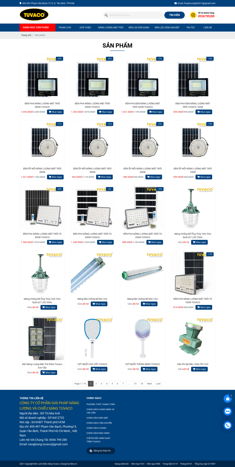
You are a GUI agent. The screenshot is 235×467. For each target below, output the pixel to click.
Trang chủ (64, 27)
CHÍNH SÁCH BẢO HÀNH (98, 433)
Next (149, 383)
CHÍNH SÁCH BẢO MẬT (97, 418)
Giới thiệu (85, 27)
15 (135, 383)
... (129, 383)
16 (142, 383)
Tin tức (190, 27)
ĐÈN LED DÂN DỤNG (139, 27)
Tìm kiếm (174, 15)
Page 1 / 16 (80, 383)
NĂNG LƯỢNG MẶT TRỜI (110, 27)
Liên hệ (208, 27)
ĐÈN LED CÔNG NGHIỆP (167, 27)
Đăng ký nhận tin (100, 450)
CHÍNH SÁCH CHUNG (96, 428)
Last (158, 383)
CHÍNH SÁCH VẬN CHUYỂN (99, 423)
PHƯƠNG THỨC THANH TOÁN (100, 404)
